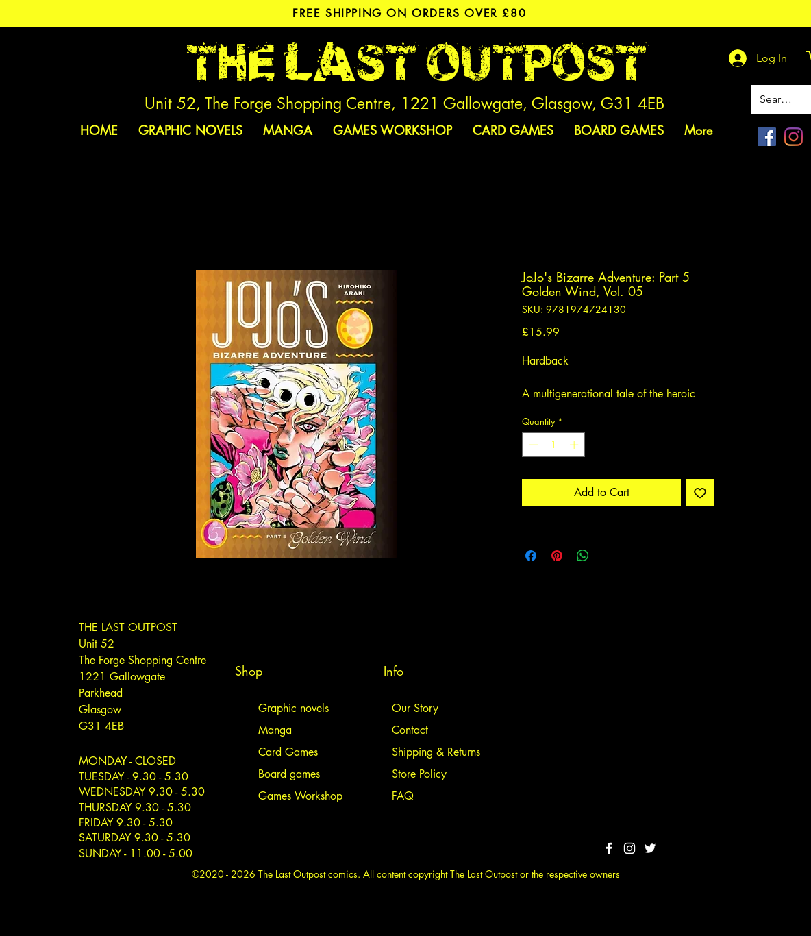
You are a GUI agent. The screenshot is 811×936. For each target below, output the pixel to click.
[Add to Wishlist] (700, 492)
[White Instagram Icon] (629, 848)
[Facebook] (767, 136)
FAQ (403, 796)
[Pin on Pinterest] (557, 555)
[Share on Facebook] (531, 555)
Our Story (415, 708)
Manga (275, 730)
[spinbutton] (553, 444)
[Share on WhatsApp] (583, 555)
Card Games (288, 752)
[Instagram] (793, 136)
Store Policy (419, 774)
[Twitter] (650, 848)
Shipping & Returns (436, 752)
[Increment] (575, 444)
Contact (410, 730)
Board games (289, 774)
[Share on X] (609, 555)
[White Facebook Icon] (608, 848)
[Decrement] (532, 444)
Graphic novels (293, 708)
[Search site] (778, 99)
